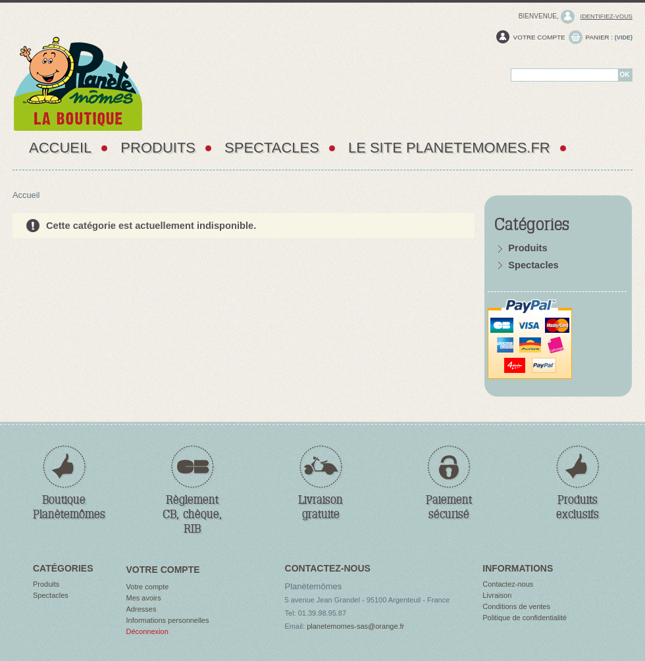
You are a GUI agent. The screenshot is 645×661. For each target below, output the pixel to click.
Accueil (60, 147)
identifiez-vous (606, 16)
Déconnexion (147, 631)
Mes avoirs (143, 598)
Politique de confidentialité (524, 618)
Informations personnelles (167, 620)
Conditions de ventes (516, 606)
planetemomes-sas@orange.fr (355, 626)
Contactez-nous (507, 584)
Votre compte (539, 37)
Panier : (599, 37)
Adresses (141, 609)
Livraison (496, 595)
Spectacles (271, 147)
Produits (157, 147)
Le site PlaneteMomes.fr (449, 147)
